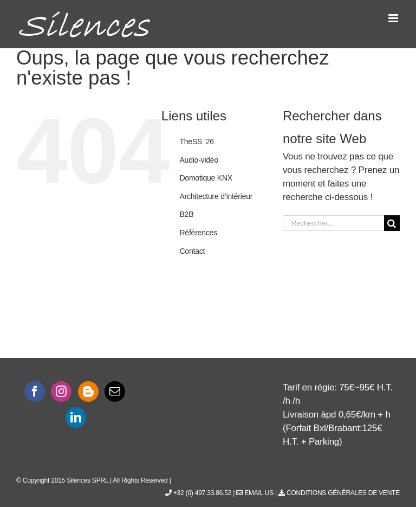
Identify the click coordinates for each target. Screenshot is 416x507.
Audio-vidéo (198, 160)
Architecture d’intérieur (215, 196)
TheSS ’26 (196, 141)
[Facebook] (34, 391)
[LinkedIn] (76, 417)
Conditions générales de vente (339, 493)
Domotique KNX (205, 178)
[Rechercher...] (333, 223)
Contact (192, 251)
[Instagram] (61, 391)
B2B (186, 214)
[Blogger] (88, 391)
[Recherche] (392, 223)
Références (198, 232)
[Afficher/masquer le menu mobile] (394, 18)
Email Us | (257, 493)
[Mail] (115, 391)
